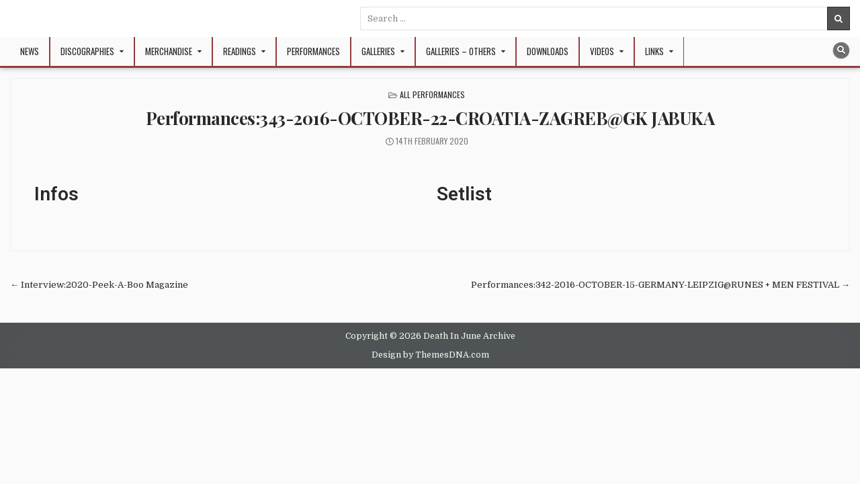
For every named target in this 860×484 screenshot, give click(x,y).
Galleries (378, 51)
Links (654, 51)
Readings (239, 51)
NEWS (29, 51)
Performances (313, 51)
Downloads (547, 51)
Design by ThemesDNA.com (430, 355)
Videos (602, 51)
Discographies (87, 51)
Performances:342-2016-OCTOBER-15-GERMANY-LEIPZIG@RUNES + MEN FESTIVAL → (660, 285)
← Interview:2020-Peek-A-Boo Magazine (99, 285)
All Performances (432, 94)
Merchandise (168, 51)
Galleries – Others (461, 51)
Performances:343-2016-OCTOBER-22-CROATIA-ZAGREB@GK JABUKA (430, 118)
